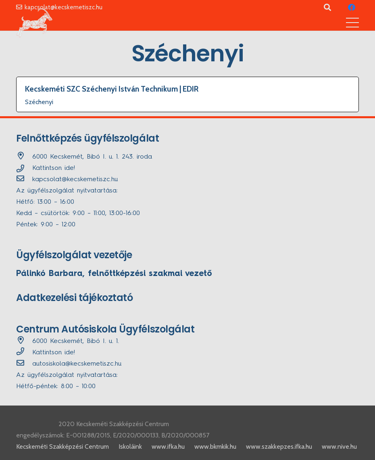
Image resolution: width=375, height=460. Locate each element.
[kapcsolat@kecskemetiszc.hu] (24, 179)
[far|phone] (24, 352)
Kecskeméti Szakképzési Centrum (62, 446)
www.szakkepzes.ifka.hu (279, 446)
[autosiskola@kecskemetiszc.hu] (24, 364)
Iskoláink (130, 446)
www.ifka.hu (168, 446)
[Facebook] (351, 7)
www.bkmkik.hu (215, 446)
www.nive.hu (339, 446)
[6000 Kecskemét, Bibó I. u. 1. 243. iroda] (24, 157)
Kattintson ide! (53, 168)
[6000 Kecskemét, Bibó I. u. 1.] (24, 341)
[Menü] (352, 23)
